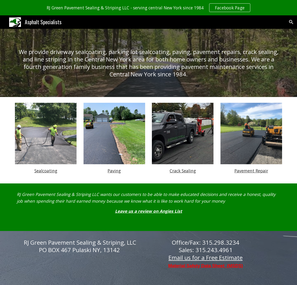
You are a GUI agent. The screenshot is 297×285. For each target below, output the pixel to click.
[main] (148, 63)
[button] (291, 22)
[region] (148, 7)
